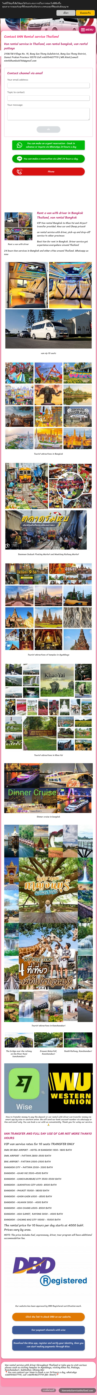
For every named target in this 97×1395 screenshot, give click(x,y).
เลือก (66, 12)
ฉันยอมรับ (85, 12)
